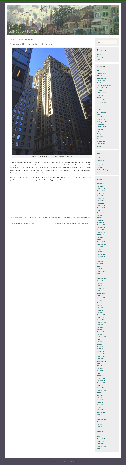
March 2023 (100, 196)
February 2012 (101, 407)
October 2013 (101, 358)
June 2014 (100, 344)
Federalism (100, 95)
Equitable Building (60, 177)
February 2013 (101, 378)
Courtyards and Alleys (103, 87)
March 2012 (100, 405)
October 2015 (101, 319)
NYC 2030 (100, 167)
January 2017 (101, 293)
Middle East (100, 117)
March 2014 (100, 351)
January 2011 (101, 439)
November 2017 (101, 273)
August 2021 (100, 213)
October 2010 (101, 443)
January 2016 (101, 312)
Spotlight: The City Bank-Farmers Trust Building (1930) (73, 223)
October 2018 (101, 256)
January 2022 (101, 208)
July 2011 (100, 424)
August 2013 (100, 363)
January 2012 (101, 409)
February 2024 (101, 188)
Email (98, 59)
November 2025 (101, 183)
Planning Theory (66, 217)
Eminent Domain (102, 92)
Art (98, 70)
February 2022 (101, 205)
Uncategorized (101, 143)
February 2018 (101, 268)
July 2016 (100, 305)
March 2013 (100, 375)
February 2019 (101, 249)
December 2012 (101, 383)
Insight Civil (100, 160)
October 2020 (101, 230)
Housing (99, 97)
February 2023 (101, 198)
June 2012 (100, 397)
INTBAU (99, 162)
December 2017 (101, 271)
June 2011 (100, 426)
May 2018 (100, 264)
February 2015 (101, 332)
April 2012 (100, 402)
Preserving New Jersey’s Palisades (22, 223)
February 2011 (101, 436)
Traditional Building (102, 170)
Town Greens (101, 139)
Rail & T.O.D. (101, 131)
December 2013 (101, 354)
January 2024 (101, 191)
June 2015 (100, 324)
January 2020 (101, 242)
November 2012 (101, 385)
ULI (98, 172)
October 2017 (101, 276)
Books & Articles (29, 217)
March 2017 (100, 288)
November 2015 (101, 317)
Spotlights (100, 134)
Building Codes (39, 217)
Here (12, 177)
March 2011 (100, 434)
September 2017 (102, 278)
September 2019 (102, 244)
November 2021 (101, 210)
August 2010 (100, 448)
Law (98, 107)
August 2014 (100, 339)
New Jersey (100, 124)
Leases (99, 109)
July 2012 (100, 395)
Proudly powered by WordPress (50, 461)
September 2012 (102, 390)
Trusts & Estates (101, 141)
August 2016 (100, 302)
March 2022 (100, 203)
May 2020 (100, 237)
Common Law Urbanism (104, 85)
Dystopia (47, 217)
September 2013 (102, 361)
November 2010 (101, 441)
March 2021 (100, 222)
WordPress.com (79, 461)
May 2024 (100, 186)
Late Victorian (101, 104)
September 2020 (102, 232)
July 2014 (100, 341)
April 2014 (100, 349)
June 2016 (100, 307)
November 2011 (101, 414)
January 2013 (101, 380)
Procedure (100, 129)
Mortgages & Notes (102, 122)
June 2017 (100, 285)
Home (99, 54)
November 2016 (101, 298)
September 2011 (102, 419)
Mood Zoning (101, 119)
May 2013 (100, 371)
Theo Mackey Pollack (28, 39)
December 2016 (101, 295)
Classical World (101, 83)
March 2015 (100, 329)
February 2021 (101, 225)
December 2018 (101, 251)
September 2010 (102, 446)
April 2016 (100, 310)
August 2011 (100, 422)
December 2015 (101, 315)
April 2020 (100, 239)
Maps (98, 114)
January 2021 (101, 227)
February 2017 (101, 290)
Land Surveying (101, 102)
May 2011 (100, 429)
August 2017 (100, 281)
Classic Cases (101, 80)
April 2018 (100, 266)
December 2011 (101, 412)
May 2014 (100, 346)
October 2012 (101, 388)
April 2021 (100, 220)
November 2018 (101, 254)
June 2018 (100, 261)
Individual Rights (101, 100)
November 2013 (101, 356)
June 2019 (100, 247)
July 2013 (100, 366)
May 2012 (100, 400)
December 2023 (101, 193)
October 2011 (101, 417)
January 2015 (101, 334)
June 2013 (100, 368)
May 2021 (100, 217)
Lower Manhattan (56, 217)
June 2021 (100, 215)
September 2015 (102, 322)
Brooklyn (99, 75)
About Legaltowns (102, 57)
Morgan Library (101, 165)
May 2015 (100, 327)
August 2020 (100, 234)
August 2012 (100, 392)
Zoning (74, 217)
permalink (88, 217)
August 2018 (100, 259)
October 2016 (101, 300)
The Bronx (100, 136)
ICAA (98, 157)
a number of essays (28, 167)
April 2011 (100, 431)
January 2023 (101, 200)
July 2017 (100, 283)
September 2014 (102, 337)
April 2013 (100, 373)
